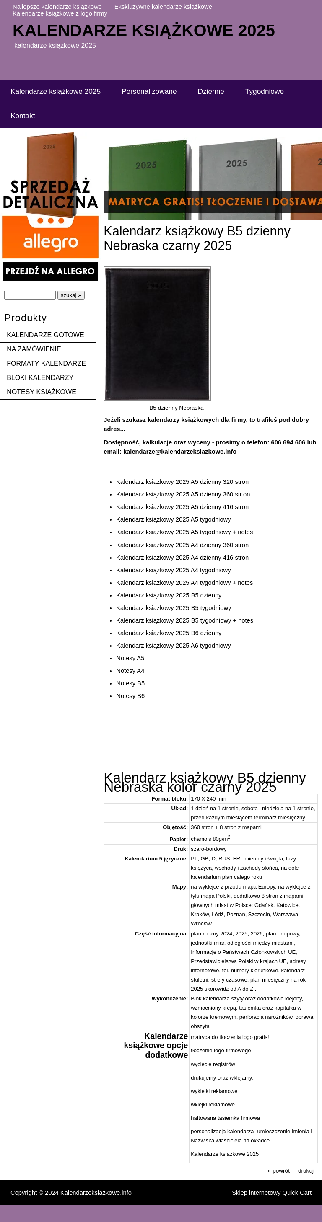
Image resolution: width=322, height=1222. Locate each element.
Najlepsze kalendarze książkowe (57, 6)
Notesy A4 (130, 670)
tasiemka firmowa (239, 1118)
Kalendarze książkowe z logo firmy (60, 13)
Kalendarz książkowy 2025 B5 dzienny (168, 595)
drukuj (306, 1171)
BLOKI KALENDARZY (40, 377)
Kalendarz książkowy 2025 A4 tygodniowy (173, 570)
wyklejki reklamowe (214, 1091)
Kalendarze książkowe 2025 (144, 30)
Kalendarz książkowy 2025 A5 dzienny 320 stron (182, 481)
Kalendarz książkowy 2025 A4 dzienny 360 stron (182, 545)
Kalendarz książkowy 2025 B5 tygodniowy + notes (184, 620)
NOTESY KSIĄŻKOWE (41, 391)
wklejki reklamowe (213, 1104)
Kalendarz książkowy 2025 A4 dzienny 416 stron (182, 557)
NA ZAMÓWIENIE (34, 349)
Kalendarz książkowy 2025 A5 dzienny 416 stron (182, 507)
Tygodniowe (264, 91)
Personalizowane (149, 91)
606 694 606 (288, 442)
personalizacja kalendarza (222, 1131)
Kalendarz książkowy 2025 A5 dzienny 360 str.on (183, 494)
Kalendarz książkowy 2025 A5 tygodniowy (173, 519)
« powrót (279, 1171)
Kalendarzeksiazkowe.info (96, 1192)
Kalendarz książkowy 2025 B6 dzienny (168, 633)
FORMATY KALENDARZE (46, 363)
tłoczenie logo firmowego (221, 1050)
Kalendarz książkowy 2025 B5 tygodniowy (173, 608)
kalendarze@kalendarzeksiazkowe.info (179, 451)
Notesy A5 (130, 658)
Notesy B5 (130, 683)
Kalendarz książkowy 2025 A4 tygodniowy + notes (184, 582)
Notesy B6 (130, 695)
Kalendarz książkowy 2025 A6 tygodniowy (173, 645)
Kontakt (22, 115)
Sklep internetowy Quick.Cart (272, 1192)
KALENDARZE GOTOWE (45, 334)
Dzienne (211, 91)
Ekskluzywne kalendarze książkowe (163, 6)
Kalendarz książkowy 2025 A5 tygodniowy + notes (184, 532)
